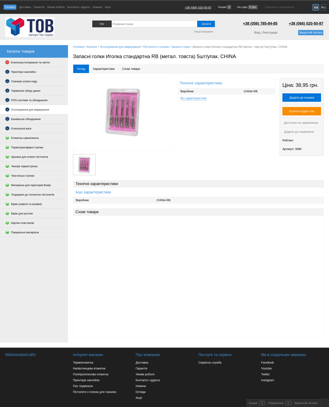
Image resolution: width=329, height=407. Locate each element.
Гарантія (39, 7)
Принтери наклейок (86, 380)
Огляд (81, 68)
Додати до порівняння (298, 131)
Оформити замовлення (279, 7)
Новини (97, 7)
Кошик (224, 7)
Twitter (265, 374)
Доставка (25, 7)
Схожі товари (131, 68)
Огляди (140, 392)
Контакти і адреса (78, 7)
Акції (108, 7)
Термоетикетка (83, 362)
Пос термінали (83, 386)
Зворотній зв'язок (310, 32)
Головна (10, 7)
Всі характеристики (193, 98)
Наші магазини (204, 31)
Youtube (266, 368)
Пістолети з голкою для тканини (94, 392)
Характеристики (104, 68)
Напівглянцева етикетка (89, 368)
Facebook (267, 362)
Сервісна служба (209, 362)
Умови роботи (56, 7)
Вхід (257, 32)
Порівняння (276, 403)
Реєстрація (269, 32)
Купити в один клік (301, 111)
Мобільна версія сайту (20, 354)
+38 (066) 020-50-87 (198, 7)
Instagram (267, 380)
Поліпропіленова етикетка (90, 374)
